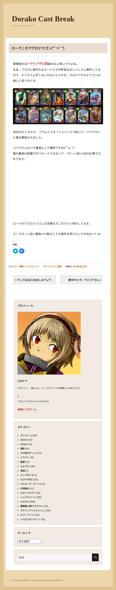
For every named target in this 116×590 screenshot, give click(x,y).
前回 (16, 132)
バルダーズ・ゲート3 (30, 483)
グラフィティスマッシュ (32, 510)
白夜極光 (24, 488)
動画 (21, 266)
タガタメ (24, 501)
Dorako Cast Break (43, 19)
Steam (23, 444)
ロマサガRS (26, 479)
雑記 (22, 448)
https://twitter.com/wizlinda (33, 401)
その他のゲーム (28, 452)
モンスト (24, 435)
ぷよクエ (24, 466)
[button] (58, 106)
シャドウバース (32, 266)
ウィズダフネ (27, 475)
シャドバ (52, 266)
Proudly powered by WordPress (48, 580)
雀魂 (22, 470)
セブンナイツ (27, 514)
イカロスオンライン (30, 519)
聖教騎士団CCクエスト (31, 506)
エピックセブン (28, 492)
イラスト (24, 457)
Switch (24, 439)
